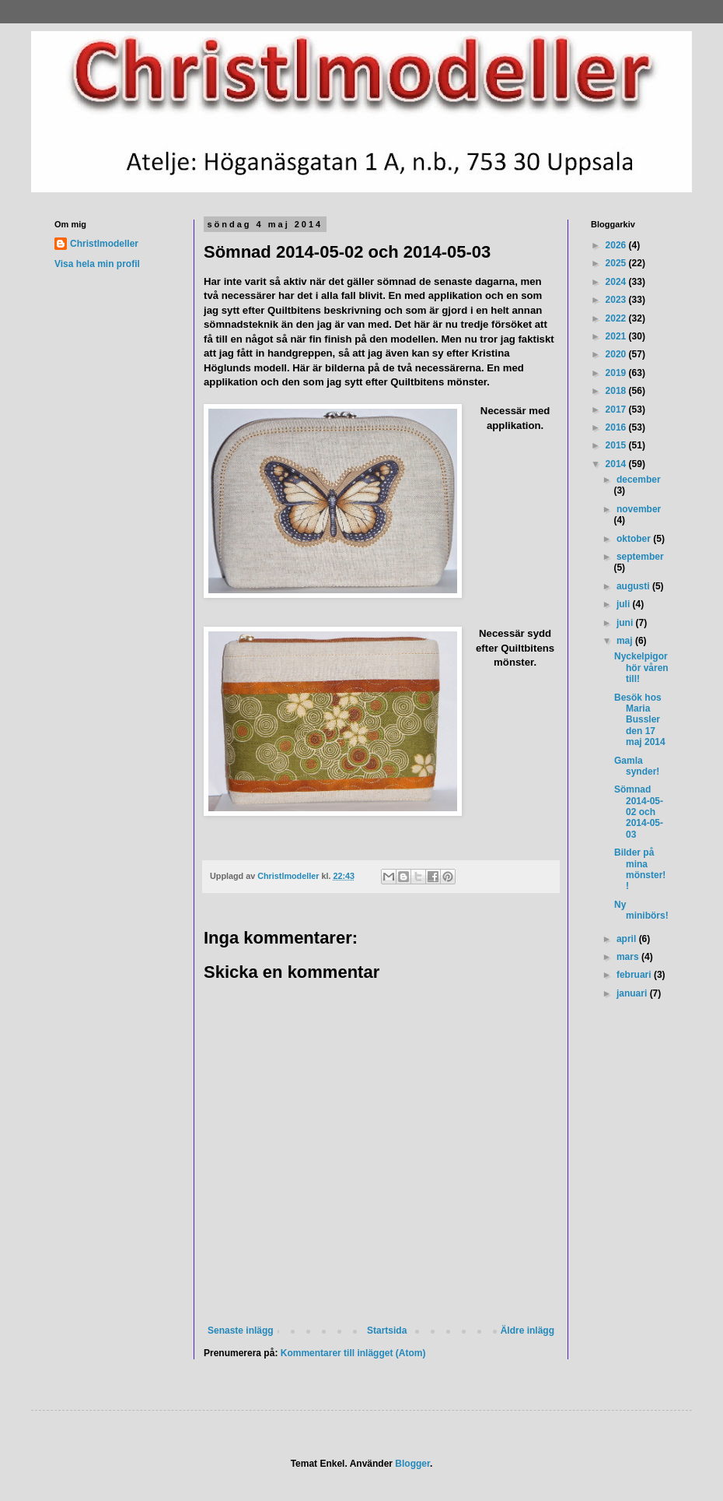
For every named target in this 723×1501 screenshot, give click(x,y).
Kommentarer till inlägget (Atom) (353, 1353)
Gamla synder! (636, 766)
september (640, 556)
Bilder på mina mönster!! (639, 869)
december (638, 479)
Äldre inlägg (527, 1330)
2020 (617, 354)
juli (624, 604)
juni (626, 622)
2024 (617, 281)
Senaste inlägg (241, 1330)
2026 (617, 245)
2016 (617, 427)
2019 (617, 372)
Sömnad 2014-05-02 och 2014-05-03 (638, 812)
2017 (617, 409)
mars (628, 956)
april (627, 938)
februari (635, 974)
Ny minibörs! (641, 910)
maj (625, 640)
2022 (617, 318)
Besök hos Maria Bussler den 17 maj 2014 (639, 720)
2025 (617, 263)
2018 (617, 390)
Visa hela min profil (97, 263)
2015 (617, 445)
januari (633, 993)
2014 (617, 464)
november (638, 509)
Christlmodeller (104, 243)
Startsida (387, 1330)
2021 (617, 336)
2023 (617, 299)
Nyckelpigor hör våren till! (641, 667)
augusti (634, 586)
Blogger (412, 1463)
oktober (634, 538)
